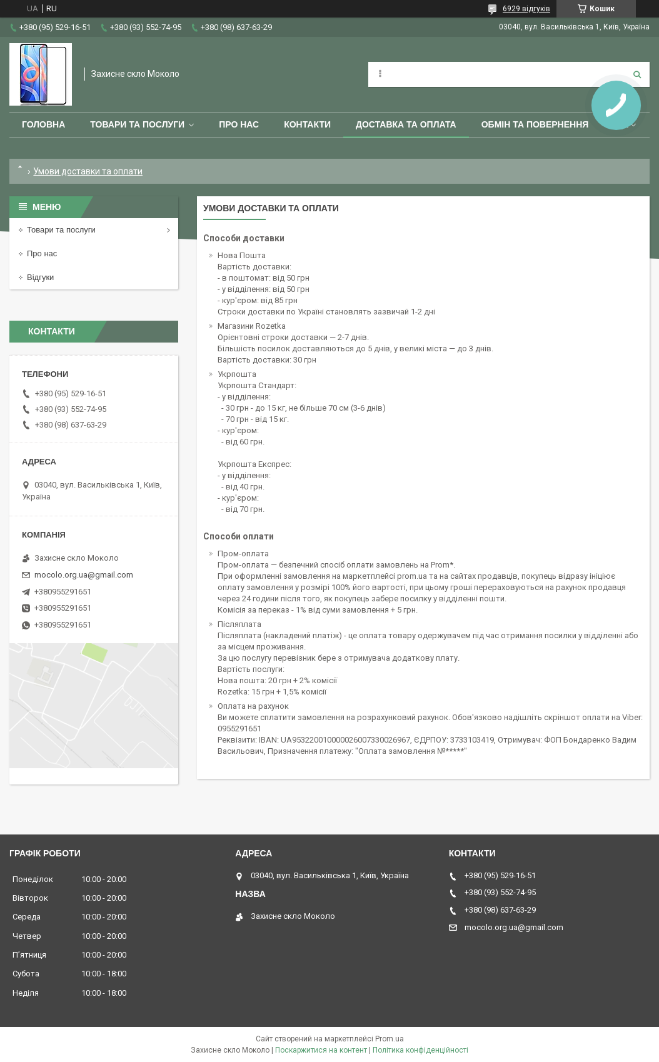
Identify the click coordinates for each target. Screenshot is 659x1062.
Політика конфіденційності (420, 1050)
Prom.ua (389, 1038)
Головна (43, 124)
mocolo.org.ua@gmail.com (83, 574)
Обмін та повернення (535, 124)
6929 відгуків (526, 8)
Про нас (239, 124)
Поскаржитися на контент (321, 1050)
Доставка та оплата (406, 124)
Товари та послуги (137, 124)
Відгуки (40, 277)
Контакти (307, 124)
